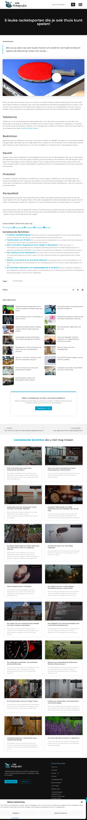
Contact (53, 776)
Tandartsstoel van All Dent (18, 240)
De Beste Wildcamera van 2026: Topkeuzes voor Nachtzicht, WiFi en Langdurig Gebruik (23, 547)
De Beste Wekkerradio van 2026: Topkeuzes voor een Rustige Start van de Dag (63, 509)
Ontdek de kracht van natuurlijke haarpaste (60, 547)
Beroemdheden (56, 782)
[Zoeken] (73, 4)
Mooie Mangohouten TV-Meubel (19, 586)
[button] (82, 802)
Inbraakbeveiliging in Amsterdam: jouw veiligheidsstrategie (22, 739)
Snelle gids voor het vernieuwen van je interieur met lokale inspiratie (22, 508)
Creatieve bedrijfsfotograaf (18, 235)
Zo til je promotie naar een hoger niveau (22, 701)
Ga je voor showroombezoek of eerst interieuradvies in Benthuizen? (61, 469)
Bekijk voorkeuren (60, 813)
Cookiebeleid (15, 818)
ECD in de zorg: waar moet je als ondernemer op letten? (19, 469)
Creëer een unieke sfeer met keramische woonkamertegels (63, 702)
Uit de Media (55, 786)
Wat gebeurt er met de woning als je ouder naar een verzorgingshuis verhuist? (28, 349)
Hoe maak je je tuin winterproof (21, 253)
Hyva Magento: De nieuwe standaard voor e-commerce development (63, 624)
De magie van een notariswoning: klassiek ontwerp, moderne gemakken (23, 624)
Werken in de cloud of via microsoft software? (27, 260)
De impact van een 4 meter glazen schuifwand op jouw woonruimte (61, 587)
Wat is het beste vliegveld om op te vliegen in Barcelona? (32, 245)
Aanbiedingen (8, 41)
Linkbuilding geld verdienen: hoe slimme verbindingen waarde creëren (58, 795)
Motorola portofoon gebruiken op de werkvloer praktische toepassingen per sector (28, 308)
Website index (55, 789)
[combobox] (61, 4)
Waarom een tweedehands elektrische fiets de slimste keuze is (62, 663)
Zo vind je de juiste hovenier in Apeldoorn (64, 738)
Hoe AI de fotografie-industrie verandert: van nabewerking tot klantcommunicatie (68, 339)
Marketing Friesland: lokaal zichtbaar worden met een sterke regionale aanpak (28, 329)
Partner (54, 773)
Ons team (54, 770)
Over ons (54, 767)
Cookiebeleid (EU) (57, 779)
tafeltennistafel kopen (29, 128)
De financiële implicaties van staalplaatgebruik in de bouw (33, 268)
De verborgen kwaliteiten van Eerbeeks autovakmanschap (22, 663)
